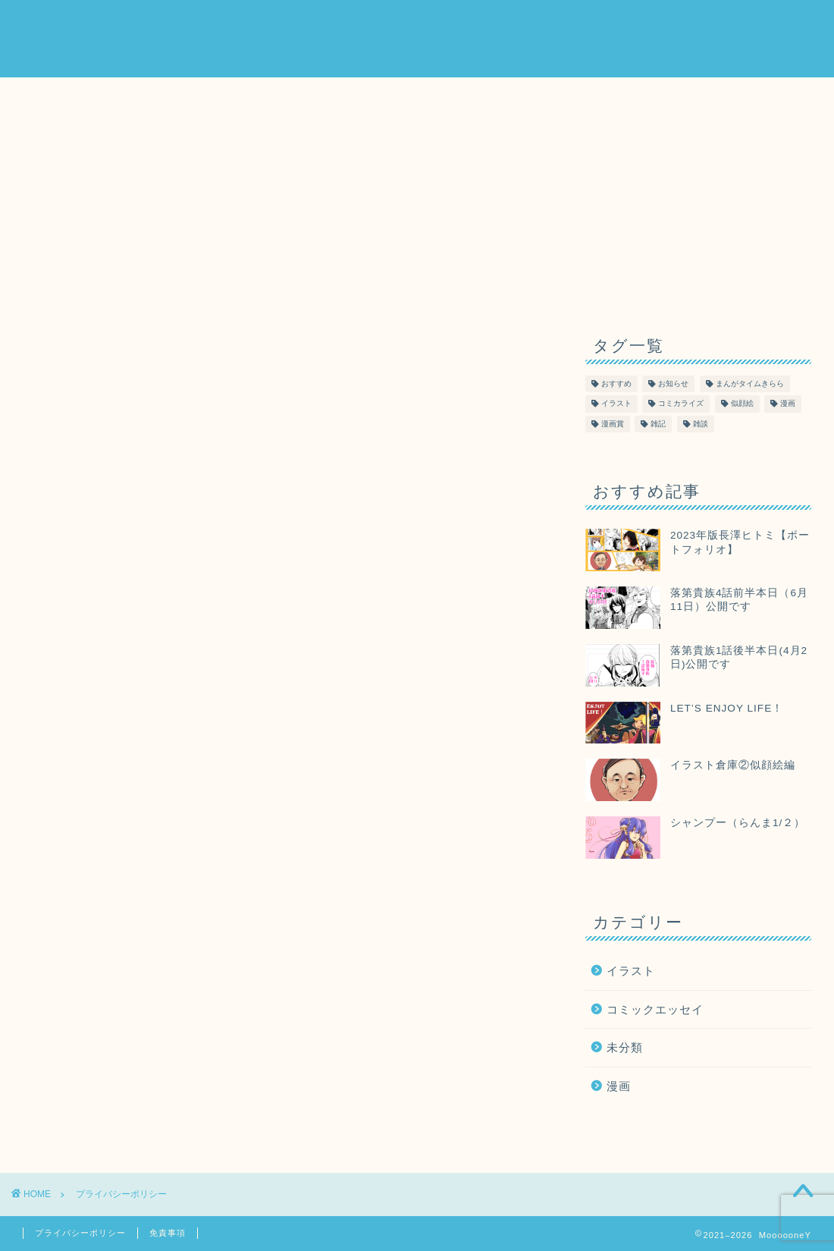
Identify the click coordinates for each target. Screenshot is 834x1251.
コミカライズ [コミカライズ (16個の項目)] (681, 404)
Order (610, 23)
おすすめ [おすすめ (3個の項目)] (616, 384)
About (550, 23)
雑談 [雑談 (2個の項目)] (700, 424)
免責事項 (167, 1232)
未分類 (625, 1047)
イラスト (631, 970)
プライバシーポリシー (80, 1232)
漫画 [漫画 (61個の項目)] (787, 404)
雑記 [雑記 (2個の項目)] (658, 424)
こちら (296, 483)
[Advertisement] (698, 195)
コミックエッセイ (655, 1009)
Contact (726, 23)
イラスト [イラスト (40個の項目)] (616, 404)
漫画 (619, 1086)
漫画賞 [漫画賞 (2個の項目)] (612, 424)
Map (664, 23)
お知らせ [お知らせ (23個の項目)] (673, 384)
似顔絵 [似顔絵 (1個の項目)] (742, 404)
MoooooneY (63, 39)
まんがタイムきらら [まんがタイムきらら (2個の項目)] (750, 384)
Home (490, 23)
